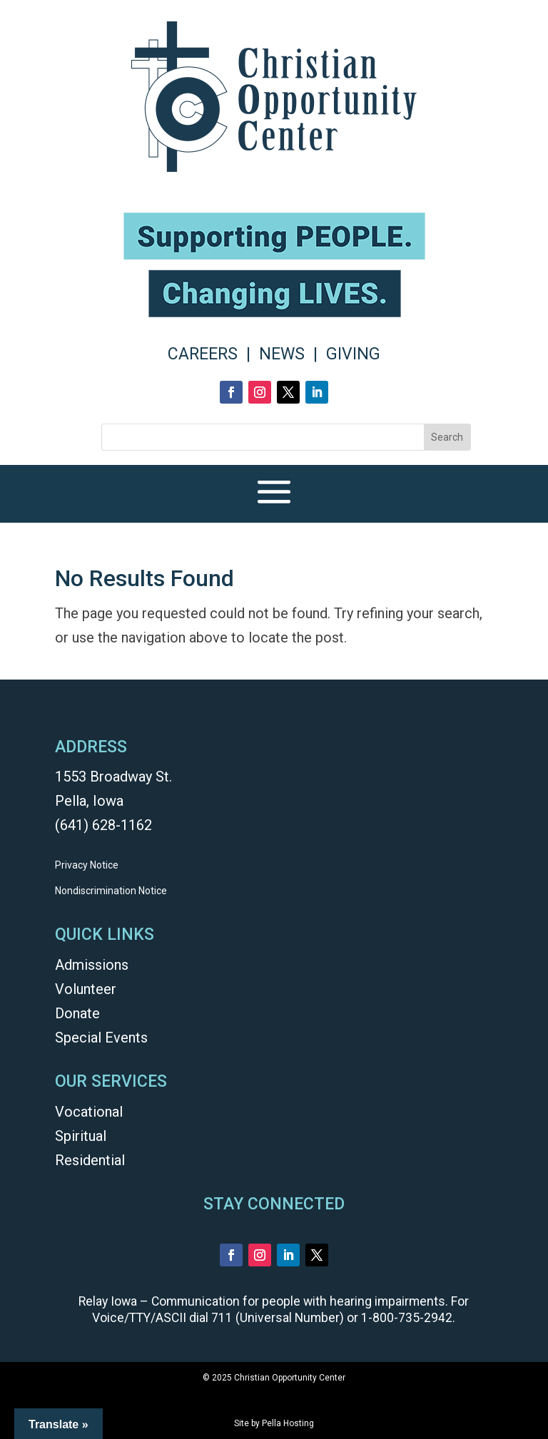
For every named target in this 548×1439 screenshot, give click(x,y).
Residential (90, 1160)
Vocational (89, 1111)
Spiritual (80, 1135)
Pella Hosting (288, 1423)
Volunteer (85, 989)
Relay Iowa (107, 1301)
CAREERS (203, 354)
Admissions (91, 964)
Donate (77, 1013)
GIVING (353, 354)
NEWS (282, 354)
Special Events (101, 1037)
